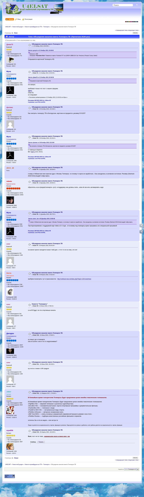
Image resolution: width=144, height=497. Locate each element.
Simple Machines (80, 486)
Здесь (33, 152)
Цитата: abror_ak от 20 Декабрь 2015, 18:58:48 (41, 218)
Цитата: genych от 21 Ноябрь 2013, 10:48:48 (41, 50)
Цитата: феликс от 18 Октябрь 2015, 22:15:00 (41, 142)
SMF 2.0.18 (64, 486)
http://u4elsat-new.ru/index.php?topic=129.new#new (74, 279)
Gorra (8, 273)
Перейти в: (121, 469)
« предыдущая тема (121, 30)
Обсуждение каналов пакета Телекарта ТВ (47, 44)
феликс (9, 107)
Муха (8, 71)
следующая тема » (133, 30)
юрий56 (9, 430)
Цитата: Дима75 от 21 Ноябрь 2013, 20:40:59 (41, 77)
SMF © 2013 (71, 486)
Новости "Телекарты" (40, 304)
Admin (9, 181)
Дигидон (10, 333)
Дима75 (9, 44)
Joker (8, 392)
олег (8, 244)
